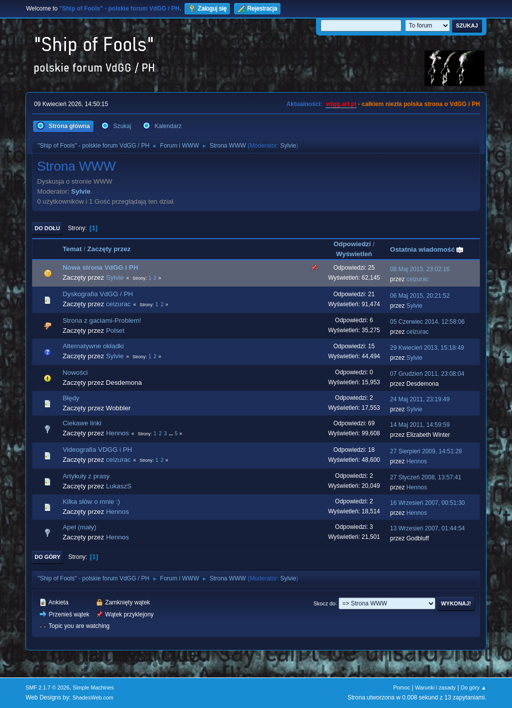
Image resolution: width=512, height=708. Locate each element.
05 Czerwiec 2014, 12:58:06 (427, 321)
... (171, 433)
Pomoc (402, 687)
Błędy (70, 398)
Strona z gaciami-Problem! (101, 320)
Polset (115, 330)
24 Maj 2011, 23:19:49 (420, 399)
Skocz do (325, 603)
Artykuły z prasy (86, 476)
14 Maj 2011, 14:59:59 (420, 424)
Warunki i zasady (435, 687)
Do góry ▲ (473, 687)
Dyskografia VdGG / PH (97, 294)
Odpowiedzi (352, 244)
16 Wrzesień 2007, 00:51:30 (427, 502)
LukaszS (119, 486)
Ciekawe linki (82, 423)
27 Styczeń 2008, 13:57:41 (426, 477)
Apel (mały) (79, 527)
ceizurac (417, 279)
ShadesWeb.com (93, 697)
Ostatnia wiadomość (427, 249)
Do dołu (47, 228)
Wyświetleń (354, 254)
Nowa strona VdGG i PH (100, 267)
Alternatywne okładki (93, 346)
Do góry (47, 557)
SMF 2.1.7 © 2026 (48, 687)
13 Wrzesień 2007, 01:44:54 (427, 528)
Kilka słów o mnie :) (91, 501)
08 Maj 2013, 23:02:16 (420, 269)
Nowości (75, 372)
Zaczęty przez (109, 249)
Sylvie (288, 145)
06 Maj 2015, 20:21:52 (420, 295)
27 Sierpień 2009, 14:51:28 (426, 451)
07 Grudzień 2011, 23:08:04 (427, 373)
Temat (72, 249)
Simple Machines (93, 687)
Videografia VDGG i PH (97, 449)
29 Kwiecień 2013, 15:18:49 (427, 347)
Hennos (117, 433)
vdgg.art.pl (341, 104)
